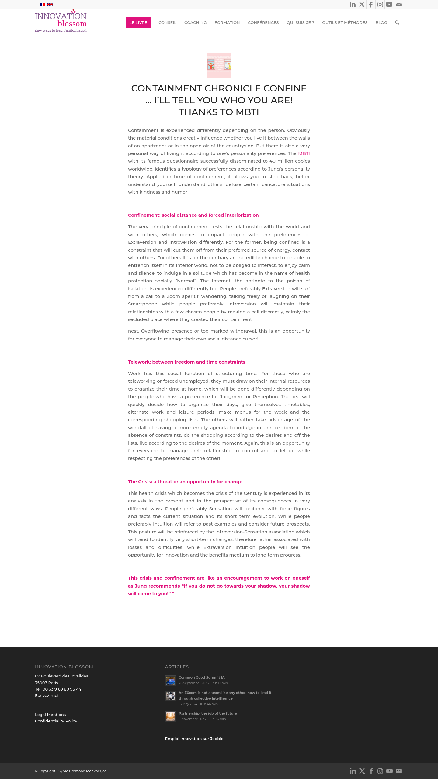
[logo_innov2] (61, 22)
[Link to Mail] (398, 4)
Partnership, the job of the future (208, 713)
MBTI (304, 153)
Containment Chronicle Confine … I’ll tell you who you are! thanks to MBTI (219, 100)
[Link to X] (361, 4)
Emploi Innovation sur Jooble (194, 738)
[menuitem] (138, 22)
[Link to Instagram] (380, 4)
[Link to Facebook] (371, 4)
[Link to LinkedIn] (352, 4)
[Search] (397, 22)
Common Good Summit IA (202, 677)
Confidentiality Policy (56, 721)
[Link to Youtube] (389, 4)
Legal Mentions (50, 714)
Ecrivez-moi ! (48, 695)
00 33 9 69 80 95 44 (62, 689)
